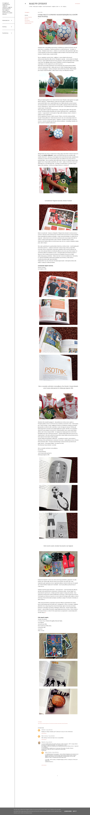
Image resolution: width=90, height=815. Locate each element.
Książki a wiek (55, 6)
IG (59, 6)
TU (45, 612)
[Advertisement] (58, 794)
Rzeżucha (43, 742)
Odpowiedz (43, 733)
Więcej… (65, 6)
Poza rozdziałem (47, 6)
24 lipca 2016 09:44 (55, 752)
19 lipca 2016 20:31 (49, 742)
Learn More (68, 811)
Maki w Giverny (38, 3)
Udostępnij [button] (27, 12)
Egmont (26, 18)
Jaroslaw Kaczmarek (29, 21)
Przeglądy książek (37, 6)
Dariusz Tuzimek (28, 17)
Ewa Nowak (27, 20)
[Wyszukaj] (77, 3)
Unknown (43, 729)
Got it (75, 811)
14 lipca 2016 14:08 (49, 729)
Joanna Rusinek (28, 23)
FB (61, 6)
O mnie (30, 6)
